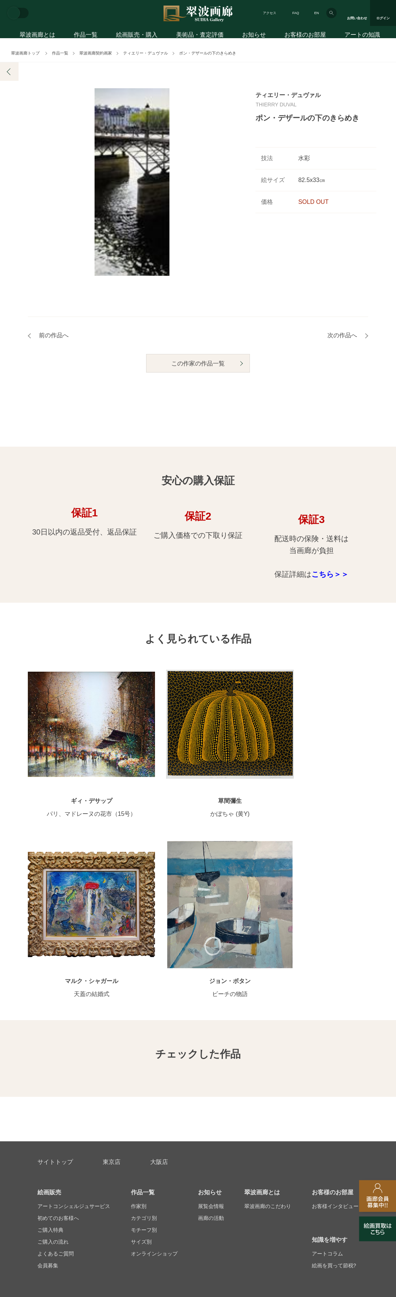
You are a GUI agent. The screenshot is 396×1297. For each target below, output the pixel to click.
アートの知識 (362, 36)
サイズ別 (141, 1077)
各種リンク (287, 1178)
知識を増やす (329, 1075)
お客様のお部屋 (305, 36)
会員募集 (47, 1101)
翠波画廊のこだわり (267, 1041)
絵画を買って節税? (334, 1101)
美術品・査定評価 (200, 36)
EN (316, 13)
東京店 (112, 997)
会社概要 (47, 1178)
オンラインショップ (154, 1089)
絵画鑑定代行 (197, 1142)
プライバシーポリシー (236, 1178)
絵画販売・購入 (137, 36)
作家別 (138, 1041)
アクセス (269, 13)
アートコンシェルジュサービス (73, 1041)
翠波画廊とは (37, 36)
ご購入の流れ (53, 1077)
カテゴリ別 (144, 1053)
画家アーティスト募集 (96, 1178)
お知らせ (254, 36)
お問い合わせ (55, 1142)
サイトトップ (55, 997)
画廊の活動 (211, 1053)
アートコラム (327, 1089)
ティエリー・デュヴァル (145, 53)
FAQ (295, 13)
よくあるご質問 (55, 1089)
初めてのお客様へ (58, 1053)
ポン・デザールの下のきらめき (207, 53)
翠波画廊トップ (25, 53)
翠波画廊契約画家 (95, 53)
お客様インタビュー (335, 1041)
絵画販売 (49, 1027)
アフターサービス (126, 1142)
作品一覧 (86, 36)
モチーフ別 (144, 1065)
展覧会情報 (211, 1041)
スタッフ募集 (149, 1178)
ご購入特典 (50, 1065)
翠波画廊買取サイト (335, 1178)
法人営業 (187, 1178)
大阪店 (159, 997)
